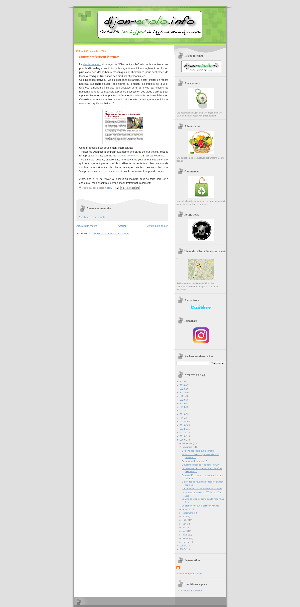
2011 (182, 432)
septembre (187, 513)
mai (184, 527)
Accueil (122, 225)
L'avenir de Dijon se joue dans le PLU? (201, 465)
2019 (182, 403)
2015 (182, 418)
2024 (182, 385)
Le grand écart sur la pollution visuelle (200, 506)
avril (184, 531)
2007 (182, 549)
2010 (182, 436)
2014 (182, 421)
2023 (182, 389)
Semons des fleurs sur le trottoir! (198, 451)
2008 (182, 545)
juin (184, 524)
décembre (187, 443)
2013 (182, 425)
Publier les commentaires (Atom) (111, 233)
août (184, 516)
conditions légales (193, 590)
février (185, 538)
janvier (186, 542)
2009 (182, 440)
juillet (185, 520)
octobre (186, 509)
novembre (187, 447)
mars (185, 534)
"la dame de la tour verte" (194, 461)
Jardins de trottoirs (128, 155)
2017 (182, 410)
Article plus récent (86, 225)
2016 (182, 414)
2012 (182, 429)
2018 (182, 407)
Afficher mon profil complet (189, 573)
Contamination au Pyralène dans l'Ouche (202, 488)
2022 (182, 392)
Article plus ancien (157, 225)
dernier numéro (92, 64)
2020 (182, 400)
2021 (182, 396)
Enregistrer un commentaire (92, 217)
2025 (182, 381)
